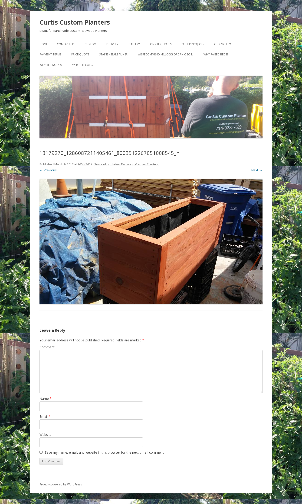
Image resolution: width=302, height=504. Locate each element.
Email (44, 416)
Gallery (134, 44)
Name (45, 398)
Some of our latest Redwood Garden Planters (126, 164)
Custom (90, 44)
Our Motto (222, 44)
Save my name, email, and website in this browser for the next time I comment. (104, 452)
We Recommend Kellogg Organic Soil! (165, 54)
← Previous (48, 170)
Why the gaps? (82, 65)
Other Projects (193, 44)
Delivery (112, 44)
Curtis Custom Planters (74, 22)
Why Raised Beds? (216, 54)
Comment (47, 347)
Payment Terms (50, 54)
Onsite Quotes (160, 44)
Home (43, 44)
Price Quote (80, 54)
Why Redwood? (50, 65)
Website (45, 434)
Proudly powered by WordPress (60, 484)
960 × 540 (84, 164)
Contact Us (65, 44)
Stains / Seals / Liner (113, 54)
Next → (257, 170)
